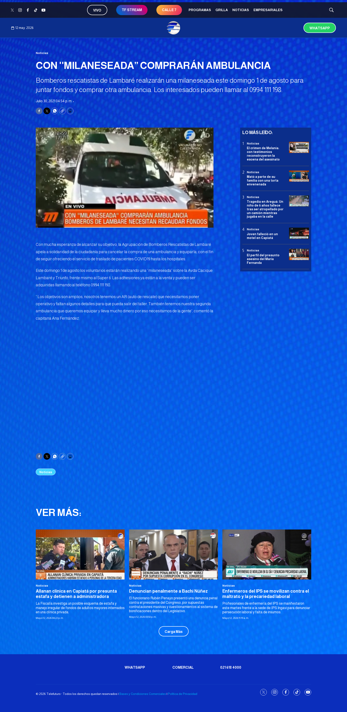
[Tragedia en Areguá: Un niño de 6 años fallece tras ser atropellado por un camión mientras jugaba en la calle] (299, 201)
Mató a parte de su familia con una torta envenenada (262, 180)
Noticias (240, 10)
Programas (200, 10)
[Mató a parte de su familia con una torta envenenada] (299, 176)
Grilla (221, 10)
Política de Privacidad (182, 694)
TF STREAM (132, 10)
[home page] (173, 27)
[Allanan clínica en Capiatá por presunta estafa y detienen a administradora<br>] (80, 554)
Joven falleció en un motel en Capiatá (262, 236)
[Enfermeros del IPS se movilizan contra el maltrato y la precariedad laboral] (266, 554)
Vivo (97, 10)
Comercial (183, 667)
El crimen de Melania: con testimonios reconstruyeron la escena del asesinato (263, 153)
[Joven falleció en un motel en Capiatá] (299, 233)
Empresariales (268, 10)
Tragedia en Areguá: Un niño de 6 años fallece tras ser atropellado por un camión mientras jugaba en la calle (265, 209)
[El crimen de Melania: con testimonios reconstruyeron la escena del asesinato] (299, 147)
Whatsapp (319, 28)
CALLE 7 (169, 10)
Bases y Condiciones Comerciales (142, 694)
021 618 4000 (230, 667)
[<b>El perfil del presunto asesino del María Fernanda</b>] (299, 254)
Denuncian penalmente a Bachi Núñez (168, 591)
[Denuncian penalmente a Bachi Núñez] (173, 554)
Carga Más (174, 632)
